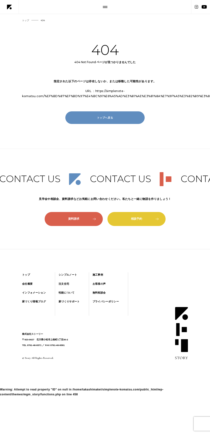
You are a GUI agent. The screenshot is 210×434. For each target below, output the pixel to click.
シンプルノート (68, 274)
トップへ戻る (105, 117)
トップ (26, 274)
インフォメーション (34, 292)
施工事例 (98, 274)
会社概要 (27, 283)
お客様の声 (99, 283)
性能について (66, 292)
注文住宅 (64, 283)
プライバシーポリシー (106, 301)
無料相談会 (99, 292)
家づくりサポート (69, 301)
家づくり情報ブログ (34, 301)
